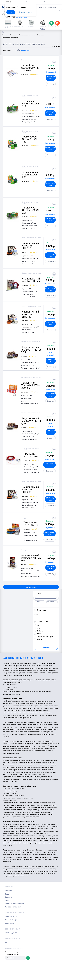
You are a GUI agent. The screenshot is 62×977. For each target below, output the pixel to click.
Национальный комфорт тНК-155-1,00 (31, 421)
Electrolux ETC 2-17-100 (31, 455)
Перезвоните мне (21, 17)
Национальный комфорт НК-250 (31, 280)
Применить (46, 647)
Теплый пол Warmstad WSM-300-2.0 (30, 385)
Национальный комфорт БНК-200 (31, 489)
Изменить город (25, 12)
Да (11, 12)
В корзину (50, 84)
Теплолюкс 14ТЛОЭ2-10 (31, 524)
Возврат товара (11, 920)
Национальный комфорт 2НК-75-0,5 (31, 558)
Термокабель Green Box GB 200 (30, 174)
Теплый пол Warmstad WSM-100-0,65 (30, 68)
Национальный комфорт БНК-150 (31, 314)
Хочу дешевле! (51, 72)
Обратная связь (11, 917)
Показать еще (31, 587)
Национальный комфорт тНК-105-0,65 (31, 349)
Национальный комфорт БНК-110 (31, 245)
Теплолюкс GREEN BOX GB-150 (31, 103)
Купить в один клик (51, 77)
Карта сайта (9, 923)
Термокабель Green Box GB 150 (30, 139)
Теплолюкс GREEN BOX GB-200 (31, 210)
